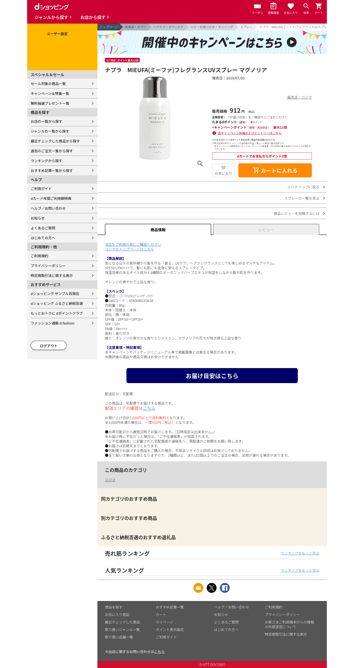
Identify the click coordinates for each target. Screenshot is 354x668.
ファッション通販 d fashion (52, 323)
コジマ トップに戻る (303, 187)
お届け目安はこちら (212, 375)
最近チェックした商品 (122, 621)
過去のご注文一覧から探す (52, 150)
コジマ (110, 479)
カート (161, 614)
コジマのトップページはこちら (129, 248)
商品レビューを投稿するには (296, 213)
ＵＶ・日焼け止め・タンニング (212, 27)
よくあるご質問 (43, 227)
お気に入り (223, 173)
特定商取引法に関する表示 (52, 275)
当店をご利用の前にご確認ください (133, 244)
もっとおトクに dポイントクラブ (57, 313)
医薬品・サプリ (135, 27)
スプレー (246, 27)
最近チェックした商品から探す (55, 140)
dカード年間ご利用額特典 (51, 198)
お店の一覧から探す (46, 121)
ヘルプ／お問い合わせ (48, 208)
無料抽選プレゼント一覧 (50, 103)
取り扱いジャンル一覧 (122, 629)
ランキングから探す (46, 160)
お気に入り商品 (117, 614)
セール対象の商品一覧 (48, 83)
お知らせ (38, 218)
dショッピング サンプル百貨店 (55, 293)
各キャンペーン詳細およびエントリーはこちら (250, 133)
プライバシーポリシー (48, 265)
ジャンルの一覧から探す (50, 131)
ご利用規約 (39, 255)
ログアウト (49, 345)
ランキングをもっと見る (300, 553)
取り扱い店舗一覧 (119, 636)
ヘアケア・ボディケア (168, 27)
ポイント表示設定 (170, 629)
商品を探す (113, 607)
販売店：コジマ (299, 97)
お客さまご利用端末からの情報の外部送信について (289, 624)
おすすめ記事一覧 (170, 607)
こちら (149, 408)
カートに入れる (275, 170)
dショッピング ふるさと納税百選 (57, 303)
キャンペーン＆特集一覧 (50, 93)
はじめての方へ (43, 237)
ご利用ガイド (41, 188)
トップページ (109, 27)
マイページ (164, 621)
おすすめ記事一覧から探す (52, 170)
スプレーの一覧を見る (301, 198)
